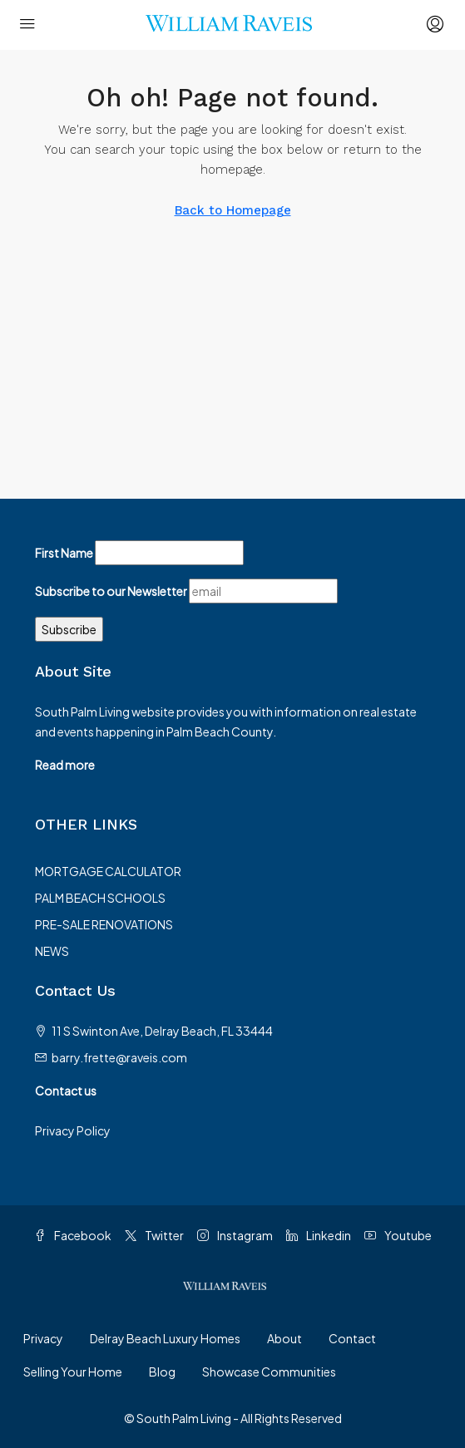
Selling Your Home (72, 1371)
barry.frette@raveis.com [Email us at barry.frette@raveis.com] (119, 1057)
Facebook (72, 1235)
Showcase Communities (269, 1371)
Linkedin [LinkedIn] (318, 1235)
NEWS (52, 950)
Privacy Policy (73, 1130)
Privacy (43, 1338)
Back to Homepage (233, 210)
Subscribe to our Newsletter (111, 591)
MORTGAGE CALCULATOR (108, 871)
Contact (352, 1338)
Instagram (235, 1235)
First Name (64, 552)
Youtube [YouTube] (398, 1235)
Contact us (65, 1090)
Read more (65, 764)
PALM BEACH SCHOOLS (100, 897)
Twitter (154, 1235)
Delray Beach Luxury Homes (165, 1338)
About (284, 1338)
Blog (162, 1371)
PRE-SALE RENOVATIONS (104, 924)
